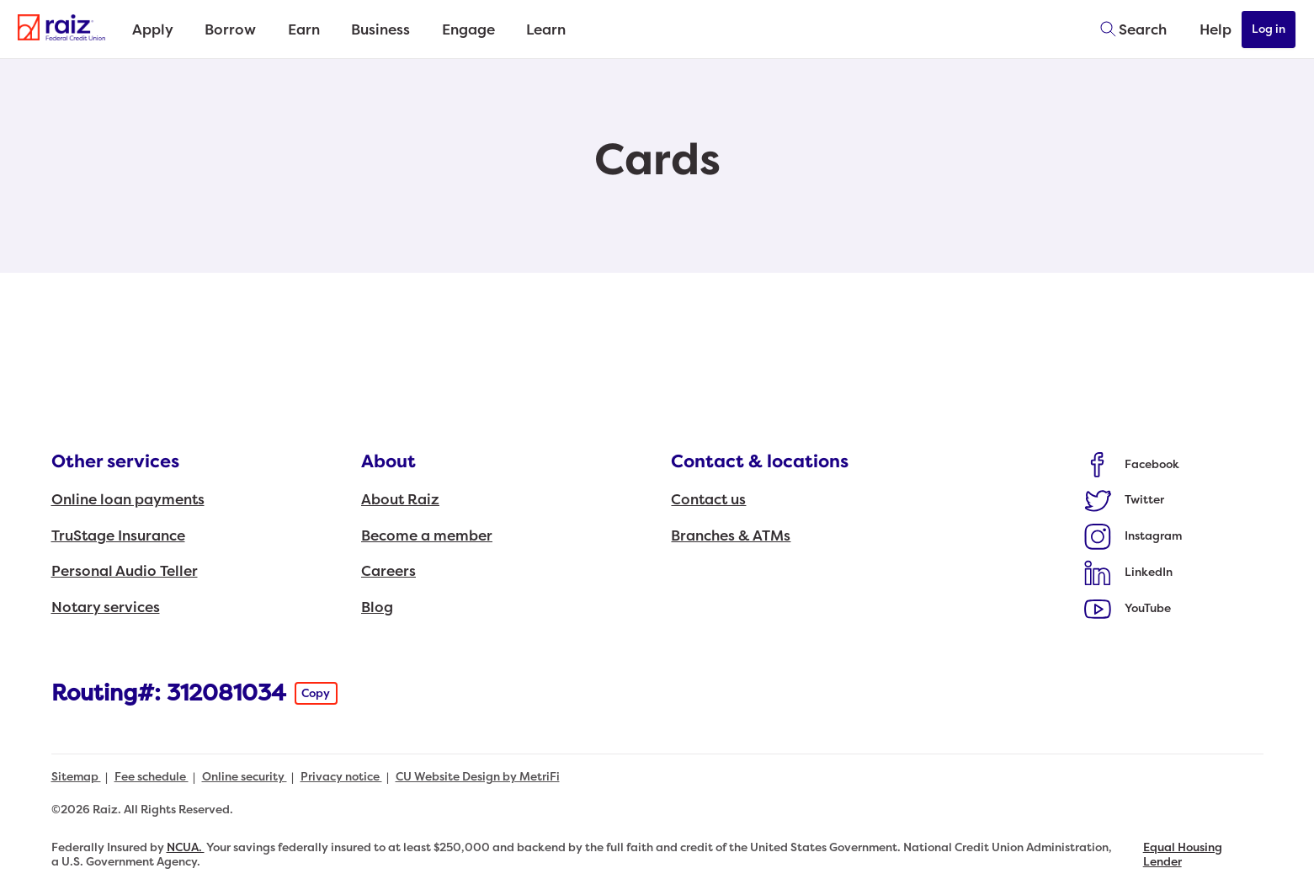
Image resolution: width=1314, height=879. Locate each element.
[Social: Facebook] (1132, 464)
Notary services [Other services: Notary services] (105, 607)
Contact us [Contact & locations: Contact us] (708, 500)
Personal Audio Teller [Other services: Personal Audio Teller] (124, 571)
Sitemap (76, 777)
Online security (244, 777)
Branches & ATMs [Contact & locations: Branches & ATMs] (730, 536)
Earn (314, 30)
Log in (1269, 29)
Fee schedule (151, 777)
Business (395, 30)
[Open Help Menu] (1205, 29)
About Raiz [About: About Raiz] (400, 500)
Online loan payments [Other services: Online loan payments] (128, 500)
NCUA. (186, 847)
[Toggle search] (1128, 29)
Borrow (237, 30)
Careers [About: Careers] (388, 571)
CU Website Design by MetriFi (478, 777)
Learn (569, 30)
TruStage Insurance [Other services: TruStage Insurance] (118, 536)
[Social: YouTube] (1128, 608)
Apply (154, 30)
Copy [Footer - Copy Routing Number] (315, 693)
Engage (486, 30)
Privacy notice (341, 777)
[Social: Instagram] (1133, 536)
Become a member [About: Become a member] (426, 536)
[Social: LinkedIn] (1129, 571)
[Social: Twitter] (1124, 500)
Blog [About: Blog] (377, 607)
